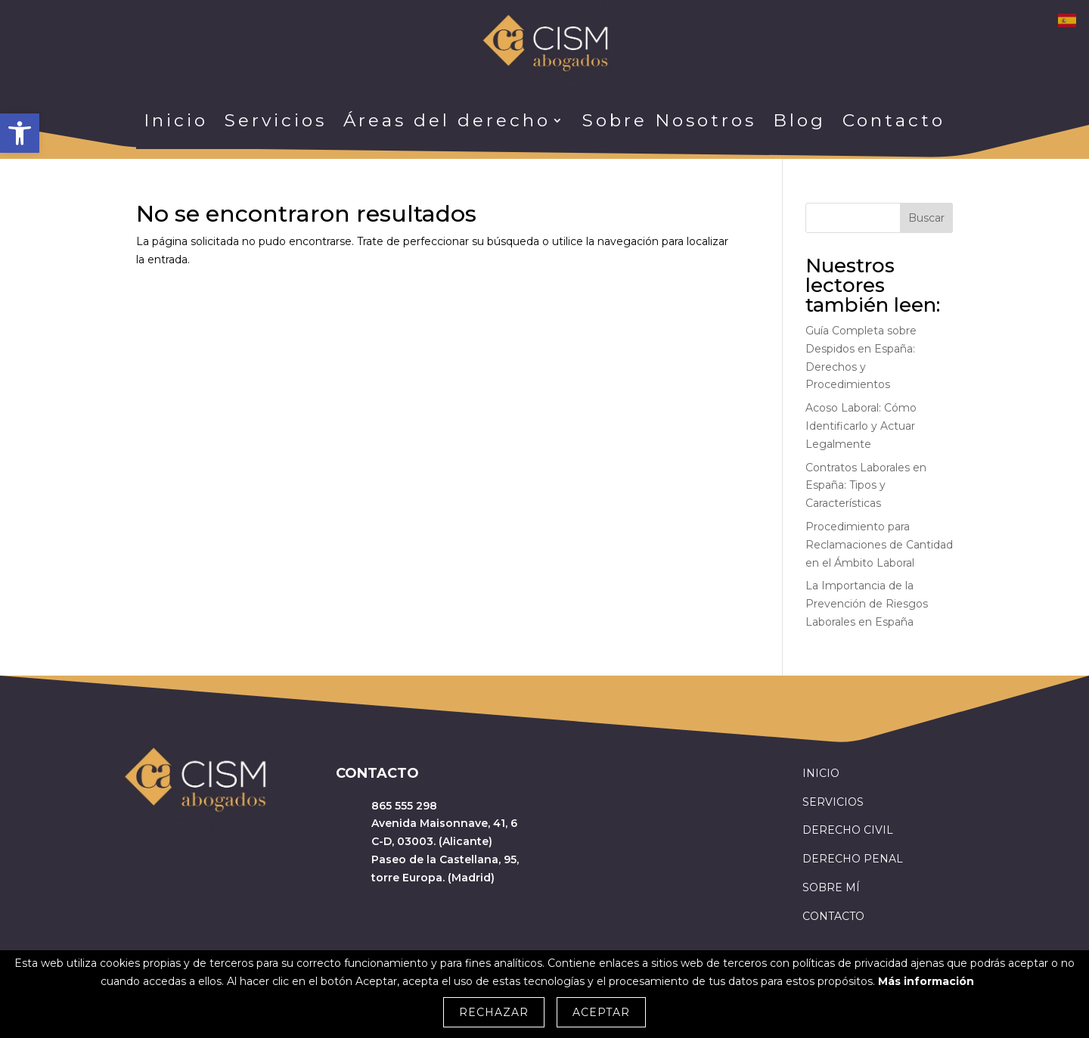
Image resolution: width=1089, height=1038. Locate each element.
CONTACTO (833, 916)
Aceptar (601, 1012)
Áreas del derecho (447, 120)
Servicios (276, 120)
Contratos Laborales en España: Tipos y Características (865, 486)
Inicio (176, 120)
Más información (926, 981)
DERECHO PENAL (852, 859)
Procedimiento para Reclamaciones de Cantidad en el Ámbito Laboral (879, 545)
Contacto (893, 120)
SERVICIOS (833, 802)
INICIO (820, 773)
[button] (19, 133)
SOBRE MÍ (831, 887)
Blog (799, 120)
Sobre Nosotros (669, 120)
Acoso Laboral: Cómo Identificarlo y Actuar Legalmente (861, 426)
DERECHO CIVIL (847, 830)
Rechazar (494, 1012)
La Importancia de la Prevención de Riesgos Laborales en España (866, 604)
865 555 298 (404, 806)
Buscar (926, 218)
